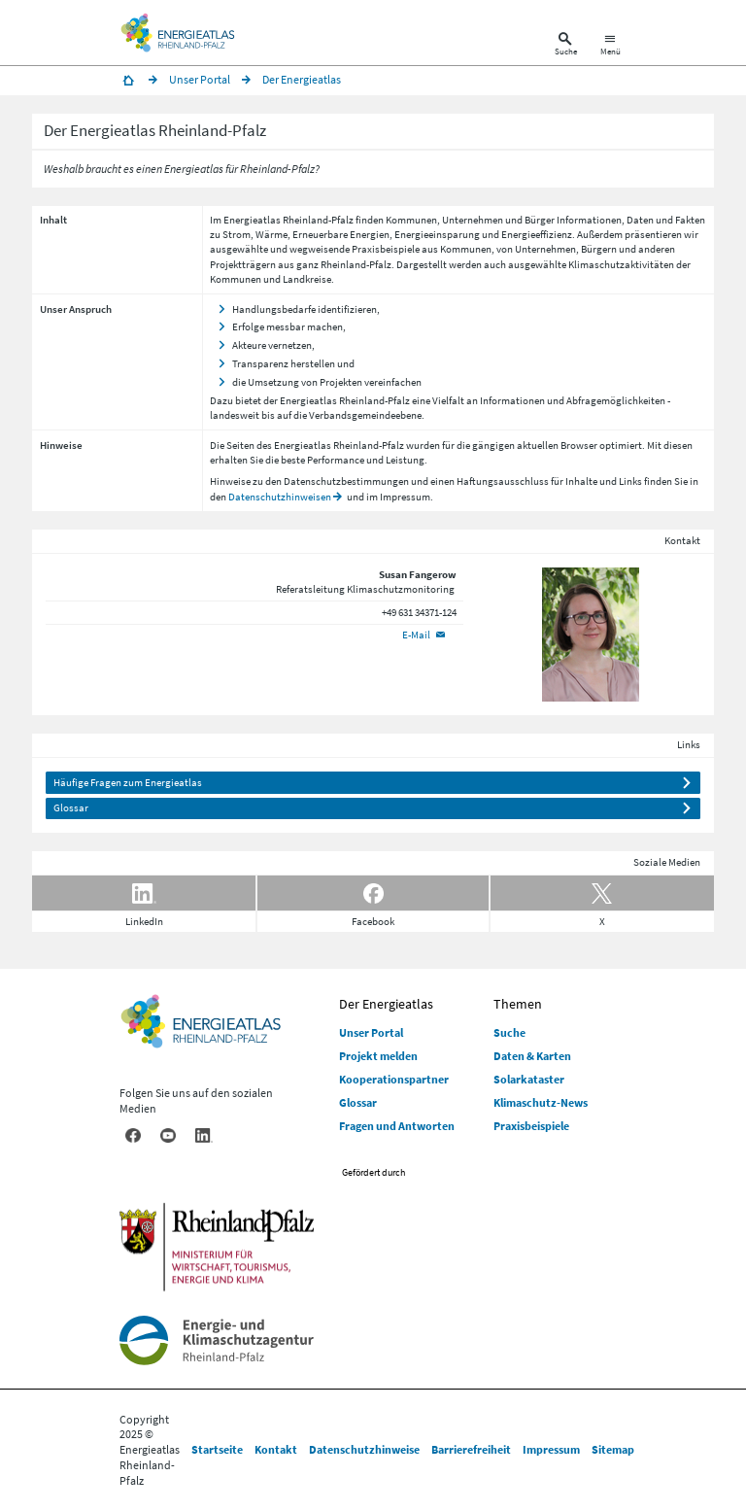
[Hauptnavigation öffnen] (610, 46)
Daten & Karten (532, 1055)
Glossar (70, 807)
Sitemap (613, 1449)
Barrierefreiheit (471, 1449)
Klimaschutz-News (540, 1102)
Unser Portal (371, 1032)
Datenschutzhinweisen (279, 496)
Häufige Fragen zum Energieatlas (127, 782)
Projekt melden (378, 1055)
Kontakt (275, 1449)
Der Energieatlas (386, 1004)
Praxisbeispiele (386, 249)
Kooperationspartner (394, 1079)
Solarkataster (528, 1079)
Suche (509, 1032)
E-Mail (416, 634)
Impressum (551, 1449)
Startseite (217, 1449)
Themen (517, 1004)
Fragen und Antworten (397, 1125)
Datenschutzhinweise (364, 1449)
